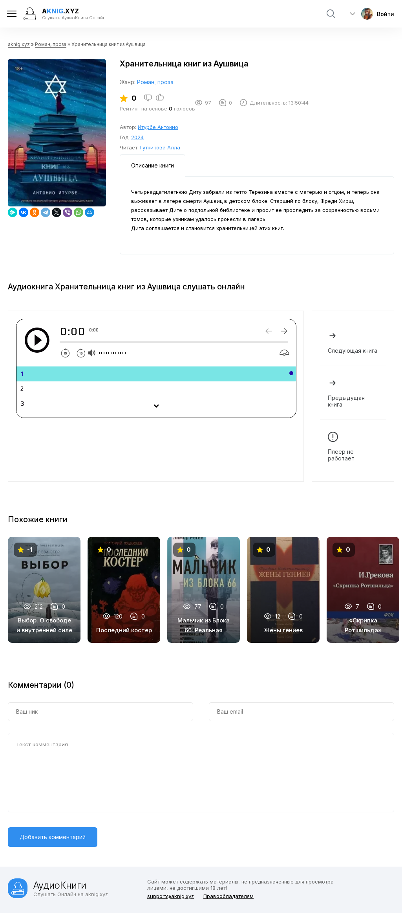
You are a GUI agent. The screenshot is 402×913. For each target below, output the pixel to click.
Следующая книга (353, 342)
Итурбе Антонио (158, 127)
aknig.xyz (19, 44)
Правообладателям (228, 896)
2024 (137, 137)
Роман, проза (50, 44)
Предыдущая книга (353, 393)
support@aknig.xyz (170, 896)
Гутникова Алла (160, 147)
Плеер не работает (353, 447)
